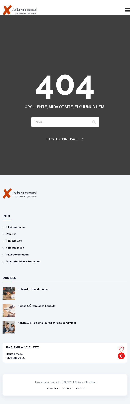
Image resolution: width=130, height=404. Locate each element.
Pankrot (11, 234)
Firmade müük (15, 248)
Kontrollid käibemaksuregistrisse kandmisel (47, 323)
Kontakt (80, 388)
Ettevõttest (53, 388)
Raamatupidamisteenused (23, 261)
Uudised (67, 388)
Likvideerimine (15, 227)
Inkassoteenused (17, 254)
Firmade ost (14, 241)
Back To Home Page (62, 139)
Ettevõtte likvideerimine (34, 289)
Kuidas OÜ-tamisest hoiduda (36, 306)
